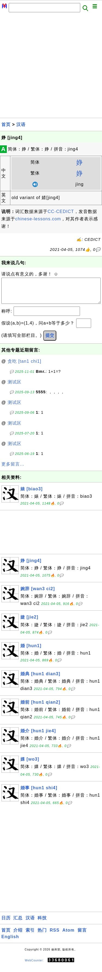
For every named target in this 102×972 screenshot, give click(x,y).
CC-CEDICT (61, 211)
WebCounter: (34, 965)
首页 (6, 124)
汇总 (18, 923)
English (10, 942)
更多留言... (12, 469)
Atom (68, 935)
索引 (30, 935)
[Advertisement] (51, 67)
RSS (55, 935)
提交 (49, 340)
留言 (82, 935)
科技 (42, 923)
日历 (6, 923)
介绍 (18, 935)
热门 (42, 935)
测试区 (14, 387)
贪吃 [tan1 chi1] (24, 366)
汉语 (21, 124)
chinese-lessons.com (38, 219)
